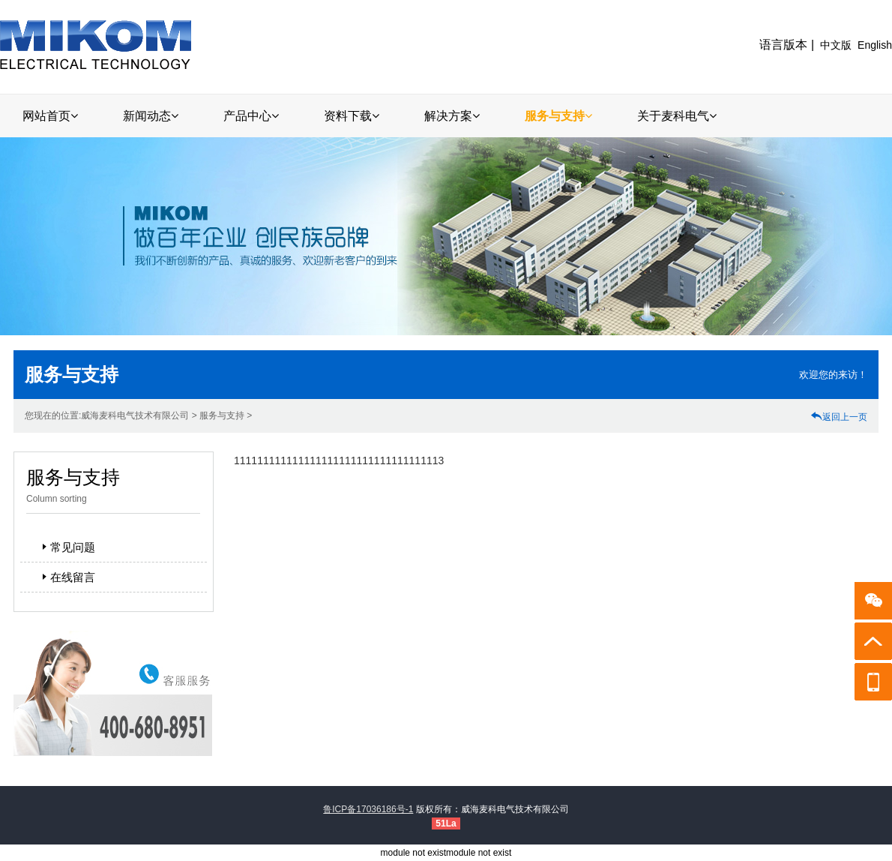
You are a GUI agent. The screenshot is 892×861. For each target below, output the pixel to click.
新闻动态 (150, 116)
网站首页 (50, 116)
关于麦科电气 (677, 116)
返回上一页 (838, 417)
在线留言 (66, 577)
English (875, 45)
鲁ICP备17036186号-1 (368, 809)
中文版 (836, 45)
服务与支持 (558, 116)
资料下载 (351, 116)
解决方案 (452, 116)
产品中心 (251, 116)
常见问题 (66, 547)
